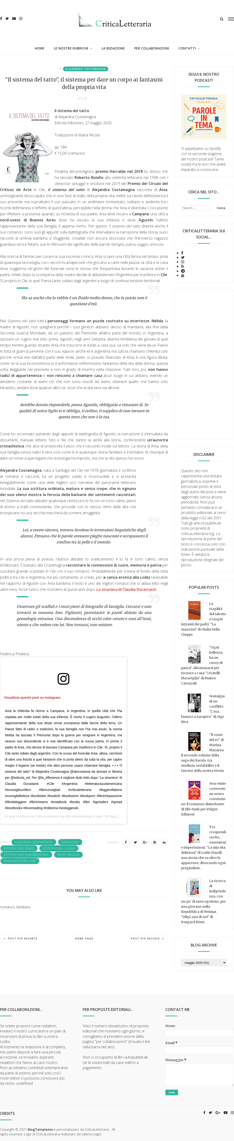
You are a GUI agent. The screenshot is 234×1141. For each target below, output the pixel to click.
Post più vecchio (147, 938)
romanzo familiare (20, 861)
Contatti (187, 48)
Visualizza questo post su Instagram (32, 697)
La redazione (113, 48)
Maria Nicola (68, 854)
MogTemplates (40, 1129)
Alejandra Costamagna (85, 69)
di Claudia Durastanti (126, 589)
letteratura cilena (59, 848)
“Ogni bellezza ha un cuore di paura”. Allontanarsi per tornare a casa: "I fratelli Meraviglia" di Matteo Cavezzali (202, 665)
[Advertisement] (204, 364)
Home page (84, 938)
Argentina (70, 842)
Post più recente (20, 938)
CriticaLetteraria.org (49, 816)
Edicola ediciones (19, 848)
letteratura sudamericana (26, 854)
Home (40, 48)
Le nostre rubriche (71, 48)
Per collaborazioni (151, 48)
